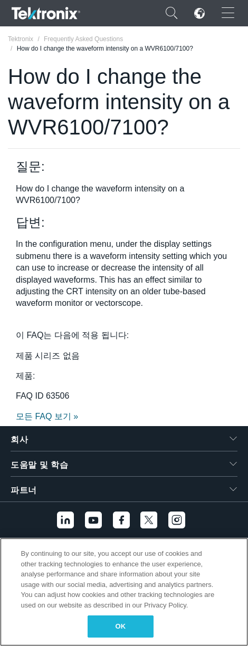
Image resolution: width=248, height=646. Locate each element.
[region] (124, 592)
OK (121, 626)
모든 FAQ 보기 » (47, 416)
